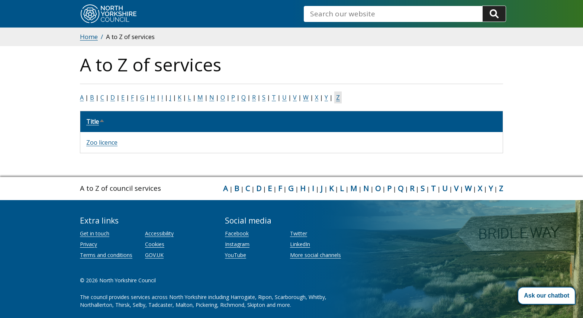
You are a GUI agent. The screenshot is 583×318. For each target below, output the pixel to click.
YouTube (235, 254)
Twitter (298, 233)
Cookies (154, 244)
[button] (547, 296)
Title (95, 122)
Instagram (237, 244)
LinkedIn (300, 244)
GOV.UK (154, 254)
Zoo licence (101, 142)
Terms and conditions (106, 254)
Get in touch (94, 233)
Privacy (88, 244)
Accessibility (159, 233)
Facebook (237, 233)
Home (89, 36)
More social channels (315, 254)
